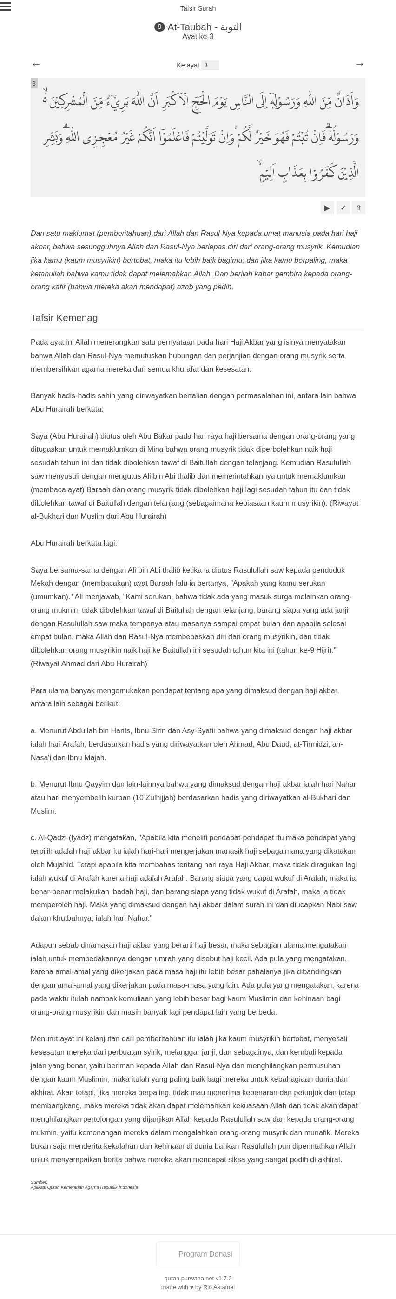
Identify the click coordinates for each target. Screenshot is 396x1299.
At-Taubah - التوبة (205, 26)
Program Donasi (198, 1254)
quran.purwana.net (189, 1278)
